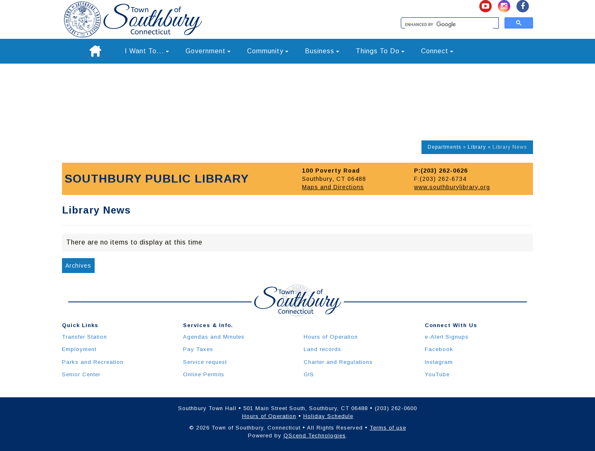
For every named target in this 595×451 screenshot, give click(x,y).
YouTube (437, 374)
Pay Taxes (198, 349)
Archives (78, 265)
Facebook (439, 349)
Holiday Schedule (328, 416)
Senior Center (81, 374)
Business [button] (322, 51)
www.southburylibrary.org (452, 187)
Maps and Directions (333, 187)
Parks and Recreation (93, 362)
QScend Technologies (314, 435)
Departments (444, 147)
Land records (322, 349)
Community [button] (267, 51)
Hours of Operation (331, 337)
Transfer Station (84, 337)
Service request (205, 362)
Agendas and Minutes (214, 337)
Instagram (439, 362)
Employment (79, 349)
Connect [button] (437, 51)
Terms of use (388, 428)
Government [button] (208, 51)
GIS (309, 374)
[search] (449, 25)
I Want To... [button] (147, 51)
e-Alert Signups (447, 337)
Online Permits (203, 374)
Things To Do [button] (380, 51)
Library (477, 147)
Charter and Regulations (338, 362)
